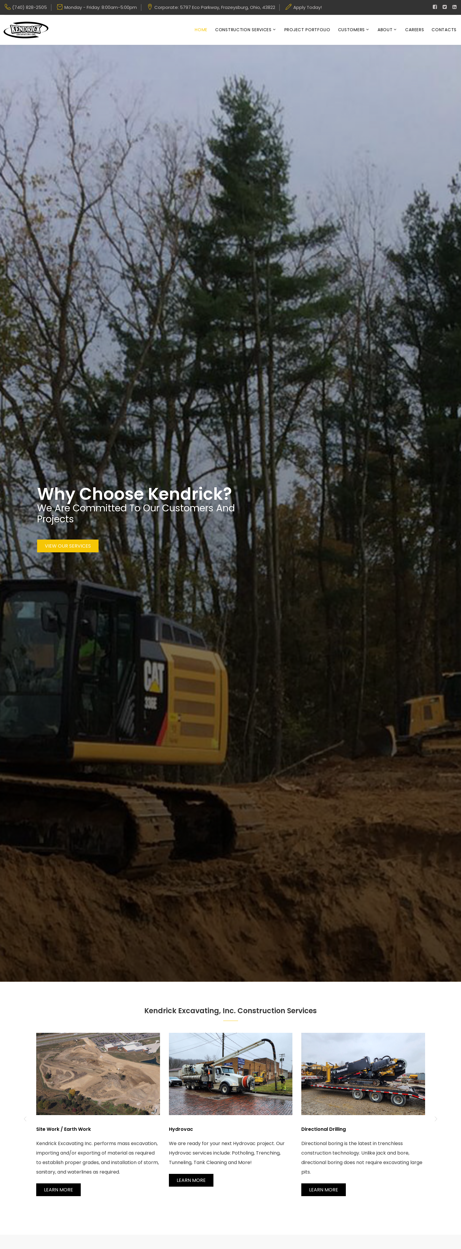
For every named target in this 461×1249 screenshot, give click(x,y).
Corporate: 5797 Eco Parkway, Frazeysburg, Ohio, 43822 (214, 7)
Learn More (58, 1189)
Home (201, 30)
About (385, 30)
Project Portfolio (307, 30)
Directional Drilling (323, 1129)
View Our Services (68, 546)
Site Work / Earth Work (63, 1129)
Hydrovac (181, 1129)
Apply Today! (307, 7)
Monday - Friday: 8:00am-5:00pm (100, 7)
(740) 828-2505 (29, 7)
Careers (414, 30)
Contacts (444, 30)
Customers (351, 30)
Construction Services (243, 30)
